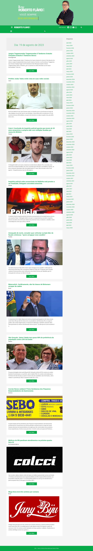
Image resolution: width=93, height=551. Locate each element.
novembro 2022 (70, 144)
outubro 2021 (69, 178)
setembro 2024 (70, 87)
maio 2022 (69, 160)
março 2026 (69, 45)
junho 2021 (69, 188)
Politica (10, 341)
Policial (10, 134)
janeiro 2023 (69, 139)
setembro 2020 (70, 212)
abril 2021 (68, 194)
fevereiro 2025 (70, 74)
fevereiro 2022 (70, 168)
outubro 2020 (69, 209)
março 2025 (69, 71)
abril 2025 (68, 69)
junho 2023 (69, 126)
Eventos (10, 393)
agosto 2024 (69, 89)
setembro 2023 (70, 118)
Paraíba (10, 237)
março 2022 (69, 165)
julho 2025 (69, 61)
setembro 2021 (70, 181)
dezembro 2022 (70, 142)
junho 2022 (69, 157)
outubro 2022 (69, 147)
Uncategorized (12, 57)
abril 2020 (68, 225)
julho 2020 (69, 217)
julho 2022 (69, 155)
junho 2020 (69, 220)
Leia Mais (33, 70)
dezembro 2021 (70, 173)
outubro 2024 (69, 84)
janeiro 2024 (69, 108)
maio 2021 (69, 191)
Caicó (9, 80)
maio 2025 (69, 66)
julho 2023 (69, 123)
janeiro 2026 (69, 50)
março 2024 (69, 102)
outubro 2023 (69, 115)
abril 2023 (68, 131)
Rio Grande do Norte (13, 444)
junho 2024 (69, 95)
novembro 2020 (70, 207)
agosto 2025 (69, 58)
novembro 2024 (70, 82)
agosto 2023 (69, 121)
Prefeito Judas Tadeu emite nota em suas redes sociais (28, 79)
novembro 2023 (70, 113)
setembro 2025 (70, 56)
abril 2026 (68, 43)
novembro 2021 (70, 175)
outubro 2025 (69, 53)
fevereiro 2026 (70, 48)
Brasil (9, 288)
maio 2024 (69, 97)
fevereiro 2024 (70, 105)
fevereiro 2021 (70, 199)
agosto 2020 (69, 214)
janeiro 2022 (69, 170)
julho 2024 (69, 92)
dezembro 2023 (70, 110)
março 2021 (69, 196)
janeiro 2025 (69, 76)
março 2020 (69, 227)
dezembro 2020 (70, 204)
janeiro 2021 (69, 201)
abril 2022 (68, 162)
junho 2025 (69, 63)
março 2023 (69, 134)
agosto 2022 (69, 152)
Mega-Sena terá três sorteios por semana (23, 492)
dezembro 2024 (70, 79)
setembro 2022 (70, 149)
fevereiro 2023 (70, 136)
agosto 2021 (69, 183)
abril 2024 (68, 100)
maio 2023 (69, 128)
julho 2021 (69, 186)
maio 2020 (69, 222)
